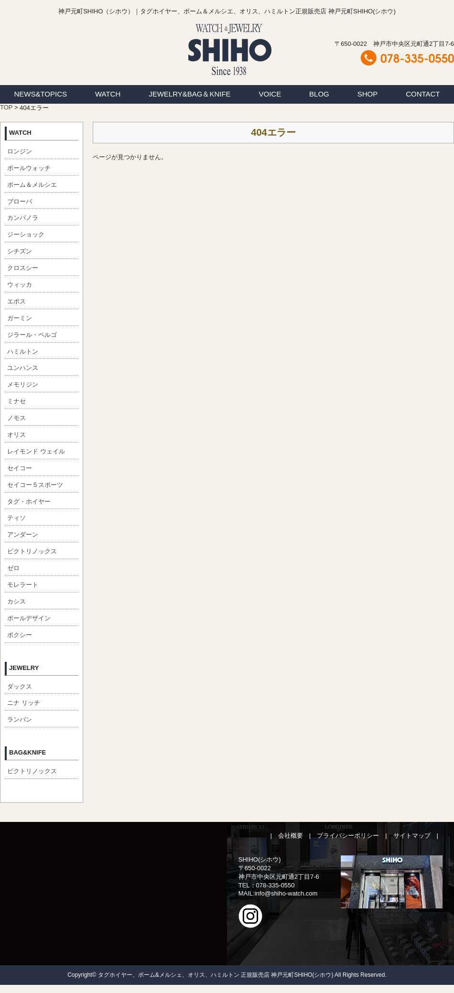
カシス (16, 601)
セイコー (19, 468)
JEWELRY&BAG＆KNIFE (189, 94)
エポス (16, 301)
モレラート (22, 584)
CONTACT (423, 94)
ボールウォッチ (29, 168)
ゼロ (13, 568)
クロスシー (22, 267)
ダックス (19, 686)
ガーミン (19, 318)
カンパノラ (22, 217)
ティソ (16, 517)
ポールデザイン (29, 618)
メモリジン (22, 384)
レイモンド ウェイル (36, 451)
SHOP (367, 94)
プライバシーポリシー (348, 835)
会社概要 (290, 835)
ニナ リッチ (23, 702)
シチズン (19, 251)
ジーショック (25, 234)
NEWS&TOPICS (40, 94)
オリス (16, 434)
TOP (6, 107)
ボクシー (19, 634)
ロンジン (19, 151)
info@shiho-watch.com (286, 893)
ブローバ (19, 201)
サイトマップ (412, 835)
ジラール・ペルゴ (32, 334)
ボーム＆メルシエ (32, 184)
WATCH (107, 94)
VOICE (270, 94)
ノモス (16, 417)
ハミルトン (22, 351)
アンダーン (22, 534)
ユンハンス (22, 367)
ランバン (19, 719)
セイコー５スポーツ (35, 484)
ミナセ (16, 401)
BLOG (319, 94)
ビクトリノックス (32, 551)
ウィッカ (19, 284)
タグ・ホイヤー (29, 501)
